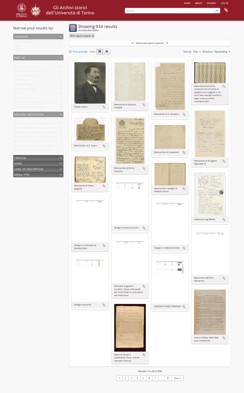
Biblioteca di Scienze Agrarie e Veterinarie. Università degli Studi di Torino (54, 142)
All (15, 62)
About (198, 3)
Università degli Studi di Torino (31, 71)
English (18, 50)
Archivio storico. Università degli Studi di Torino (40, 124)
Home (187, 3)
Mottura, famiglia (23, 85)
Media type (21, 174)
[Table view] (106, 51)
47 (168, 378)
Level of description (28, 168)
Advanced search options (149, 43)
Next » (177, 378)
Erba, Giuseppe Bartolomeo (29, 107)
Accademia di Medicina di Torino (31, 151)
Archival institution (29, 114)
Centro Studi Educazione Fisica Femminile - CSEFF (41, 103)
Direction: (208, 51)
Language (21, 36)
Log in (224, 3)
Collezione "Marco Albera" (28, 67)
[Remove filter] (93, 36)
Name (18, 163)
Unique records (22, 41)
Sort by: (187, 51)
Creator (20, 157)
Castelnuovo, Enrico (25, 89)
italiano (211, 3)
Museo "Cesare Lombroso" (29, 76)
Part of (19, 57)
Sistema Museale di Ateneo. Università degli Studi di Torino (46, 128)
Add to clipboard (104, 107)
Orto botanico (22, 80)
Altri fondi (19, 94)
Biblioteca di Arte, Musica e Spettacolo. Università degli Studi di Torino (52, 146)
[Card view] (99, 51)
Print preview (78, 51)
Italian (17, 46)
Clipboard (226, 10)
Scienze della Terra (24, 98)
